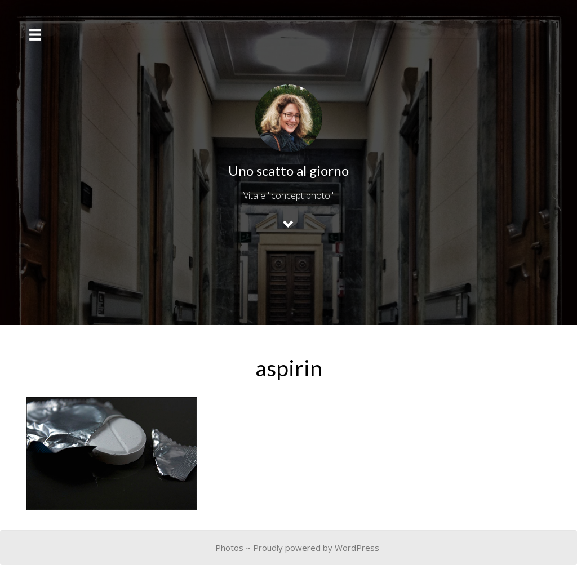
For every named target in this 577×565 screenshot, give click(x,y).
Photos (229, 547)
